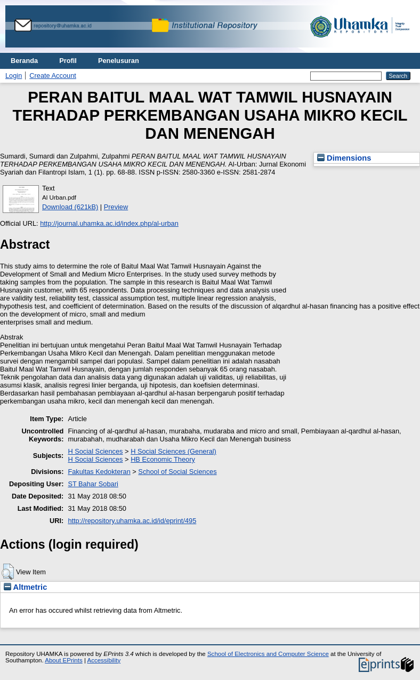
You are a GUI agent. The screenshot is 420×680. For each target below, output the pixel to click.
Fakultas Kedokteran (99, 472)
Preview (116, 207)
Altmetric (25, 587)
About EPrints (63, 660)
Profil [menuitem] (68, 61)
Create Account (52, 76)
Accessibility (103, 660)
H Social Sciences (95, 451)
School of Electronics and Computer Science (268, 654)
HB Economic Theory (163, 459)
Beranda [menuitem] (24, 61)
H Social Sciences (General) (173, 451)
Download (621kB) (70, 207)
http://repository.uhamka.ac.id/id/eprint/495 (132, 521)
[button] (8, 572)
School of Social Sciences (177, 472)
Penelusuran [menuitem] (118, 61)
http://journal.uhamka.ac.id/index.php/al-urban (109, 223)
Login (13, 76)
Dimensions (344, 158)
